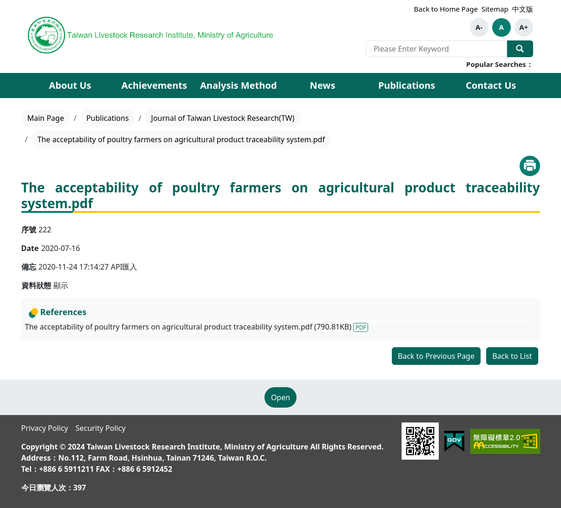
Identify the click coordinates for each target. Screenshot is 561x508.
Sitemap (495, 8)
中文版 (522, 8)
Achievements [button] (154, 85)
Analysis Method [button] (238, 85)
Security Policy (100, 428)
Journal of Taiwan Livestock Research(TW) (222, 118)
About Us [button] (70, 85)
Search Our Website (520, 48)
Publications (107, 118)
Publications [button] (407, 85)
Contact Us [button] (491, 85)
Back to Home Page (446, 8)
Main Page (45, 118)
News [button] (323, 85)
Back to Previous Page (436, 356)
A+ (523, 27)
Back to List (512, 356)
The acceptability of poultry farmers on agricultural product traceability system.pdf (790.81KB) (197, 327)
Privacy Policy (44, 428)
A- (478, 27)
